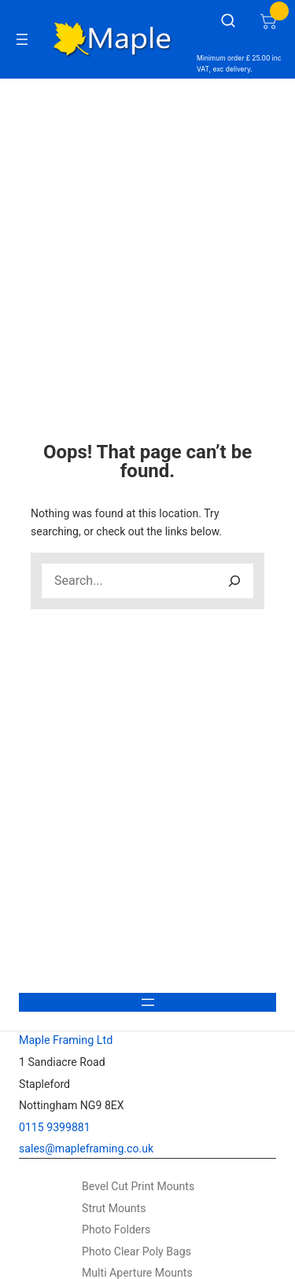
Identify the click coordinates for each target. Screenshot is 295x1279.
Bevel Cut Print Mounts (138, 1186)
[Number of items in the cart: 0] (268, 20)
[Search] (234, 581)
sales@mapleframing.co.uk (86, 1148)
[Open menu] (22, 39)
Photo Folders (116, 1229)
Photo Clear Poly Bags (136, 1251)
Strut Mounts (114, 1208)
